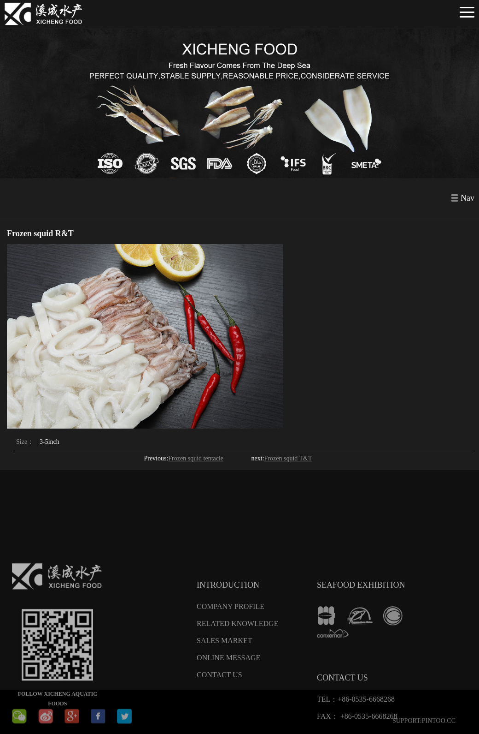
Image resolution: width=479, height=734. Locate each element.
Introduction (228, 637)
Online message (228, 710)
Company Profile (230, 658)
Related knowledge (237, 676)
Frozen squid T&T (288, 458)
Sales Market (224, 693)
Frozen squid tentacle (195, 458)
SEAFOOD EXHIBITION (361, 637)
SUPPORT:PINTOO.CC (424, 724)
